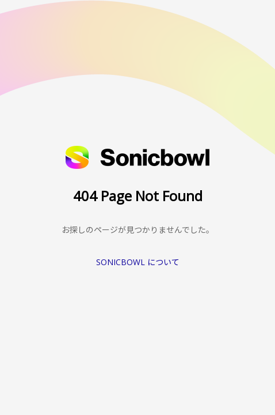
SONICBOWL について (137, 261)
